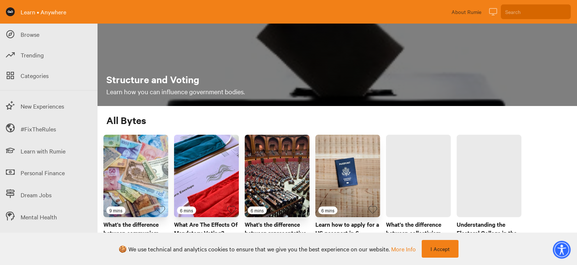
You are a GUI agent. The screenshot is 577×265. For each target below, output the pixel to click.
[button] (561, 249)
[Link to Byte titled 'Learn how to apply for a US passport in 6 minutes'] (347, 176)
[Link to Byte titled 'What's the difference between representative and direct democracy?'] (277, 176)
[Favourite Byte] (160, 209)
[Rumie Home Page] (10, 11)
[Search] (535, 12)
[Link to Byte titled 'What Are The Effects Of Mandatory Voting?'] (206, 176)
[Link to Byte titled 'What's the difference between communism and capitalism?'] (135, 176)
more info (403, 249)
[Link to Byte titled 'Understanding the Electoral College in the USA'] (489, 176)
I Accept (440, 248)
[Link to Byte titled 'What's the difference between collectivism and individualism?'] (418, 176)
